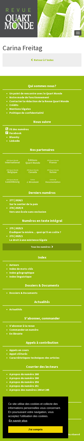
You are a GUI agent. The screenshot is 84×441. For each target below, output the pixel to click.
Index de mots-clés (21, 268)
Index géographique (21, 272)
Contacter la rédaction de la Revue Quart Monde (39, 101)
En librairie (15, 333)
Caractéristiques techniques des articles (34, 357)
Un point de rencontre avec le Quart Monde (35, 93)
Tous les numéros (42, 246)
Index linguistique (20, 276)
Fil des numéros (19, 129)
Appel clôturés (18, 353)
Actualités (15, 309)
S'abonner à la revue (22, 325)
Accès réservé (72, 434)
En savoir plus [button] (18, 420)
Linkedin (14, 140)
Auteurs (14, 265)
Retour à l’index (42, 60)
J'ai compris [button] (35, 429)
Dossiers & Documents (23, 293)
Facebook (15, 133)
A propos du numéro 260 (24, 374)
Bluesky (14, 137)
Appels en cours (19, 350)
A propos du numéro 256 (24, 382)
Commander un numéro (24, 329)
